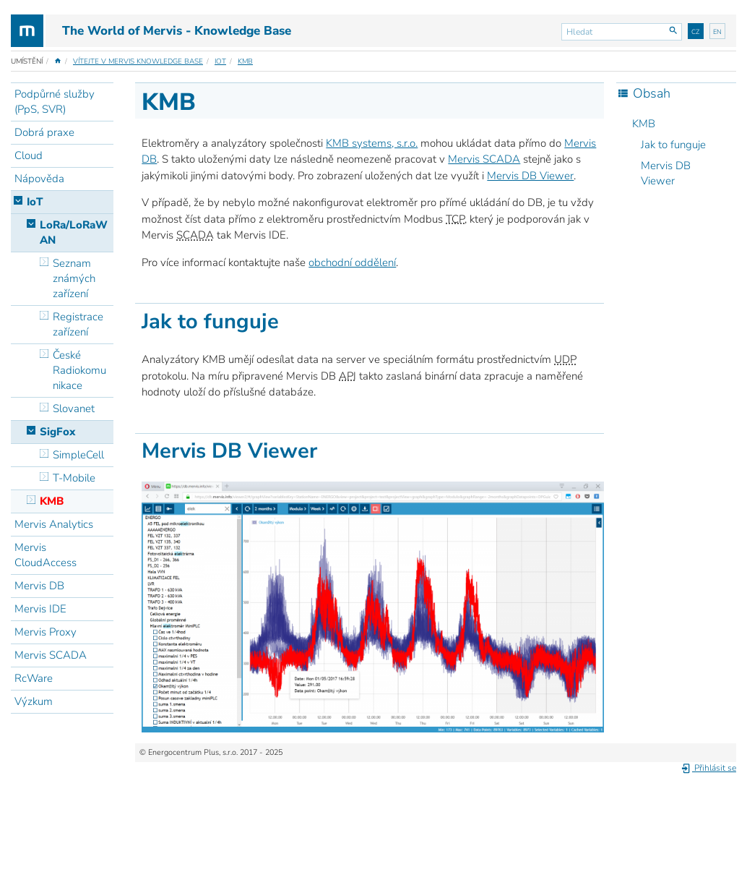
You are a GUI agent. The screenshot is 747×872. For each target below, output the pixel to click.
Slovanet (74, 408)
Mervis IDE (40, 609)
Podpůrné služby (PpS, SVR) (54, 101)
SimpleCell (78, 455)
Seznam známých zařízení (74, 278)
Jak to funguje (673, 144)
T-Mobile (74, 478)
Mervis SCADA (50, 655)
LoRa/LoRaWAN (74, 232)
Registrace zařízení (78, 324)
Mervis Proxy (45, 632)
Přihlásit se (708, 768)
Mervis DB (39, 585)
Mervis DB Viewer (666, 173)
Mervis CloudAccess (45, 555)
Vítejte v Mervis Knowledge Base (138, 61)
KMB (245, 61)
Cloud (28, 155)
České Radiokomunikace (79, 370)
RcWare (33, 678)
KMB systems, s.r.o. (372, 143)
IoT (220, 61)
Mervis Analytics (53, 524)
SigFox (57, 431)
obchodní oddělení (352, 262)
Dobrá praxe (44, 132)
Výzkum (33, 701)
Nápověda (39, 178)
